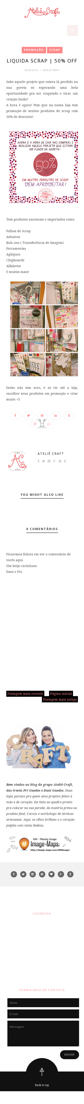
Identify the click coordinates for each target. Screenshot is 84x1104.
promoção (34, 50)
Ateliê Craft (51, 453)
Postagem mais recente (25, 693)
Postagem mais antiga (60, 699)
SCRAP (54, 50)
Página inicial (61, 693)
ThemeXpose (43, 1097)
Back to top (42, 1085)
